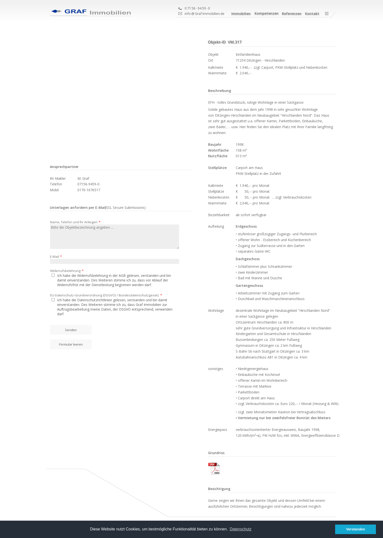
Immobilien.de (213, 13)
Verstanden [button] (355, 529)
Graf (198, 13)
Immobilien (241, 13)
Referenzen (291, 13)
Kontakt (312, 13)
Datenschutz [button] (240, 529)
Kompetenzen (266, 13)
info (188, 13)
